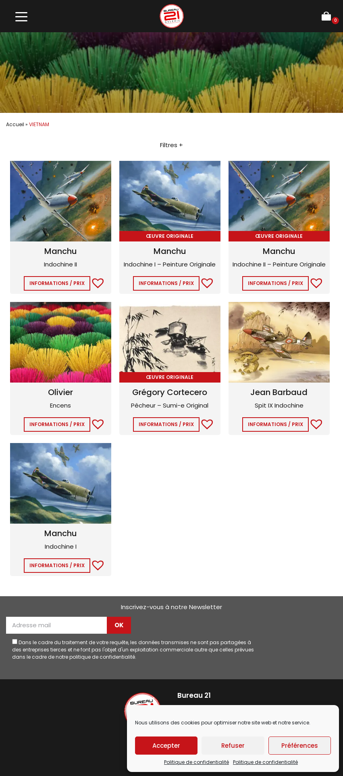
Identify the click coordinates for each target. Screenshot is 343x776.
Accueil (15, 124)
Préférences (299, 745)
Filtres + (171, 145)
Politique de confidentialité (196, 762)
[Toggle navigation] (21, 16)
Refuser (233, 745)
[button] (94, 281)
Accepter (166, 745)
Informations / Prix (57, 283)
